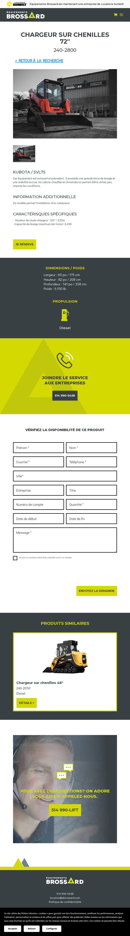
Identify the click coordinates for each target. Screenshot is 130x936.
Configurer (51, 928)
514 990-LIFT (65, 810)
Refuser (32, 928)
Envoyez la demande (96, 591)
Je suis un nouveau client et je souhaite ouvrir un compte (42, 557)
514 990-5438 (65, 395)
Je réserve (25, 244)
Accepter (12, 928)
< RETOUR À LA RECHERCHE (39, 60)
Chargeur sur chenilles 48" (39, 683)
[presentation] (38, 570)
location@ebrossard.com (65, 906)
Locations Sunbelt (112, 4)
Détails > (26, 703)
